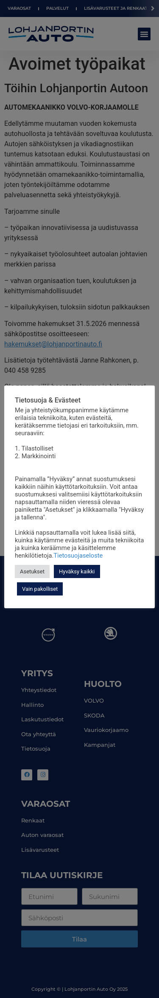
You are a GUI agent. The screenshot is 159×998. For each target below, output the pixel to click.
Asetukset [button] (32, 571)
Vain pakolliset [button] (40, 589)
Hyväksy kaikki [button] (77, 571)
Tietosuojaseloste (78, 555)
